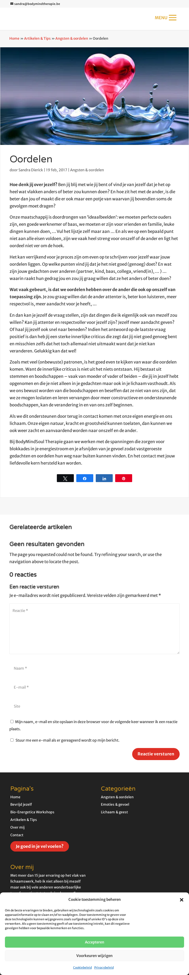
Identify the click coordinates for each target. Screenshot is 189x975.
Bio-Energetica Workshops (32, 812)
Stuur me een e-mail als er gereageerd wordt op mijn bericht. (64, 740)
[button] (181, 899)
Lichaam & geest (114, 812)
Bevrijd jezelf (21, 804)
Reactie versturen (156, 754)
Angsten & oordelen (71, 38)
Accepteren (94, 942)
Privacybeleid (104, 967)
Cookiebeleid (82, 967)
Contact (16, 835)
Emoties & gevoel (115, 804)
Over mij (17, 827)
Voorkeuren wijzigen (94, 955)
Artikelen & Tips (37, 38)
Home (14, 38)
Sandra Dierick (30, 170)
